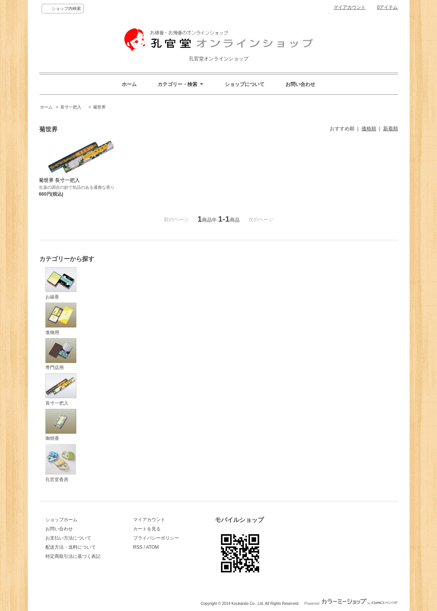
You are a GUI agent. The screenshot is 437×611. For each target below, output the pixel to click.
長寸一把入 (72, 107)
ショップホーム (61, 519)
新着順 (390, 128)
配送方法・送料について (70, 547)
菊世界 (99, 107)
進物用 (60, 319)
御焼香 (60, 425)
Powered (351, 603)
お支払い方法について (68, 538)
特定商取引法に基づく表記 (72, 556)
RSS (138, 547)
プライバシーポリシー (156, 538)
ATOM (152, 547)
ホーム (129, 84)
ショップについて (244, 84)
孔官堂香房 (60, 463)
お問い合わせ (300, 84)
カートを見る (147, 529)
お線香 (60, 283)
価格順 (368, 128)
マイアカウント (350, 7)
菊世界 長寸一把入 (59, 180)
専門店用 (60, 354)
